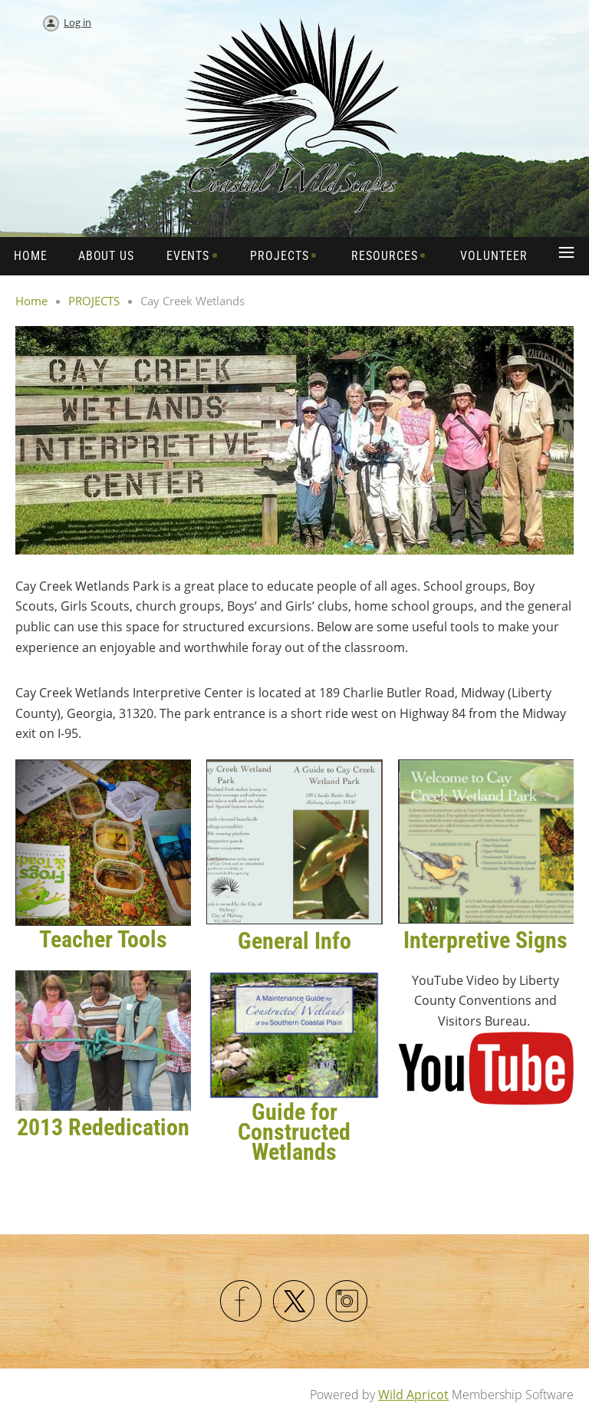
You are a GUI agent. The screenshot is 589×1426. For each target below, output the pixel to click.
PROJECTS (94, 300)
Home (31, 300)
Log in (77, 22)
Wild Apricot (413, 1394)
